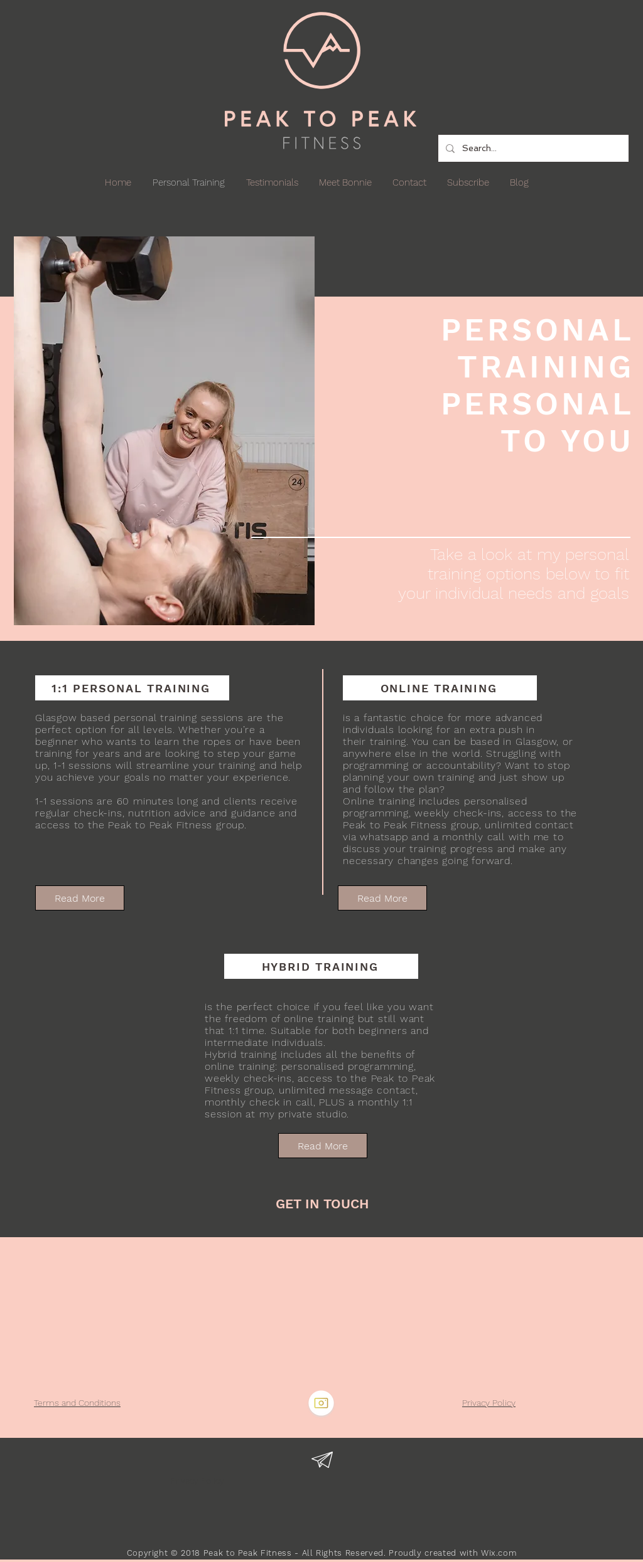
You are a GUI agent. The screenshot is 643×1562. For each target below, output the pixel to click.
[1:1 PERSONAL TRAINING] (132, 687)
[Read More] (79, 897)
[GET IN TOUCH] (322, 1204)
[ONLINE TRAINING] (440, 687)
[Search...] (532, 148)
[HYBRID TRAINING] (321, 966)
